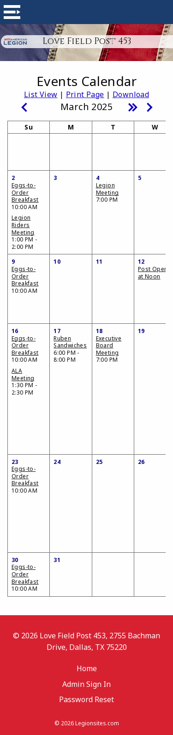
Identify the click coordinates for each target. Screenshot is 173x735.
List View (41, 94)
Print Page (85, 94)
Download (131, 94)
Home (87, 668)
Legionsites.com (97, 723)
